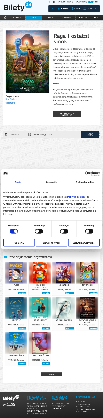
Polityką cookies (76, 197)
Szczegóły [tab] (51, 182)
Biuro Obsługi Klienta (36, 404)
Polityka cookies (83, 407)
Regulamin (80, 402)
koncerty (17, 18)
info (90, 134)
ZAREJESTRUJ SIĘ (65, 2)
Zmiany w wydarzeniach (37, 411)
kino (34, 18)
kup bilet (22, 293)
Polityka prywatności (85, 409)
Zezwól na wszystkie (84, 243)
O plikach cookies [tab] (85, 182)
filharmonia (67, 18)
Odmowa (19, 243)
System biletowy (59, 406)
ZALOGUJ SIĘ (81, 2)
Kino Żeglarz (11, 99)
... (96, 17)
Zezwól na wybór (51, 243)
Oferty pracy (81, 412)
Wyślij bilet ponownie (37, 406)
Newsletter (32, 409)
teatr (50, 18)
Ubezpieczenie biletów (37, 414)
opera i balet (83, 18)
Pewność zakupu (83, 404)
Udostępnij (10, 103)
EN (96, 2)
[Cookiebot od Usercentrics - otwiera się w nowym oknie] (87, 173)
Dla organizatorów (60, 404)
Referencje (56, 409)
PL (90, 2)
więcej (52, 374)
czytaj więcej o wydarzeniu (67, 114)
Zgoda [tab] (18, 182)
